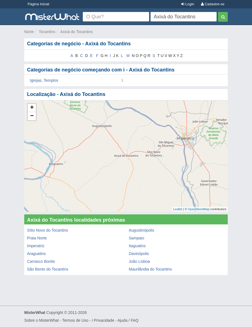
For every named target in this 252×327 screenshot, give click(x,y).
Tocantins (47, 31)
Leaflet (177, 209)
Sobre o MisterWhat (41, 320)
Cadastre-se (212, 4)
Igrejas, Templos (44, 80)
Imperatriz (35, 246)
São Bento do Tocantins (47, 269)
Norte (29, 31)
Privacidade (104, 320)
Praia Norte (37, 238)
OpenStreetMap (199, 209)
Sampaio (136, 238)
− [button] (32, 116)
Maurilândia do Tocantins (150, 269)
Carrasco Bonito (41, 261)
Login (187, 4)
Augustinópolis (141, 230)
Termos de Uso (75, 320)
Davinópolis (139, 253)
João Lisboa (139, 261)
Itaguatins (137, 246)
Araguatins (36, 253)
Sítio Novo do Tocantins (47, 230)
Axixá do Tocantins (76, 31)
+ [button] (32, 108)
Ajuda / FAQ (127, 320)
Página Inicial (38, 4)
